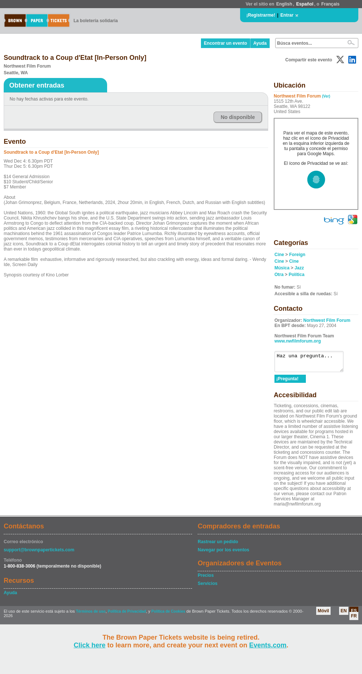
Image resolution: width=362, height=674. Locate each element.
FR (354, 619)
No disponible (238, 117)
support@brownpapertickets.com (39, 553)
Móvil (323, 614)
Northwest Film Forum (326, 320)
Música (282, 267)
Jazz (299, 267)
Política (296, 274)
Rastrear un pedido (218, 545)
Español (305, 4)
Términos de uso (91, 615)
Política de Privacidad (127, 615)
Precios (206, 578)
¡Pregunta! (287, 382)
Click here (89, 645)
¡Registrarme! (260, 15)
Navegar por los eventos (223, 553)
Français (330, 4)
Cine (279, 254)
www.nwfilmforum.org (297, 341)
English (284, 4)
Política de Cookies (168, 615)
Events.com (268, 645)
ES (354, 614)
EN (344, 614)
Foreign (297, 254)
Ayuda (260, 43)
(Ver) (326, 96)
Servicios (207, 586)
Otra (279, 274)
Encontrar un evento (225, 43)
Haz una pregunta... (312, 363)
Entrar (286, 15)
